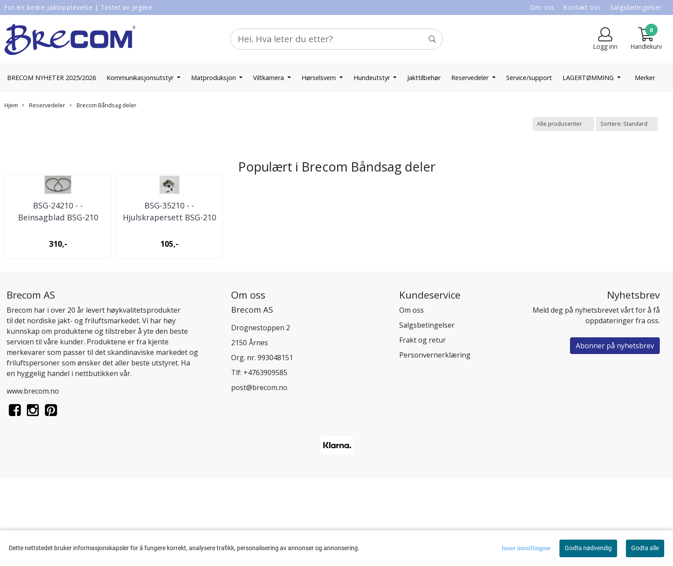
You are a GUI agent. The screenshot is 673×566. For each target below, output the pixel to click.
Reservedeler (470, 77)
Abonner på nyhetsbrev (615, 433)
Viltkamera (269, 77)
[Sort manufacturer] (563, 124)
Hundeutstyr (372, 77)
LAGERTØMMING (589, 77)
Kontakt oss (582, 7)
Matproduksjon (214, 77)
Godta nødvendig (588, 547)
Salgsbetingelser (636, 7)
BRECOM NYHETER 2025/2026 (51, 77)
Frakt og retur (422, 427)
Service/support (529, 77)
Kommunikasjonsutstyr (141, 77)
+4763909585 (265, 459)
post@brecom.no (259, 474)
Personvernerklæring (435, 442)
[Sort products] (627, 124)
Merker (645, 77)
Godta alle (645, 547)
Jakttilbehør (424, 77)
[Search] (336, 39)
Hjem (11, 105)
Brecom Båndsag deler (103, 105)
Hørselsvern (320, 77)
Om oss (542, 7)
